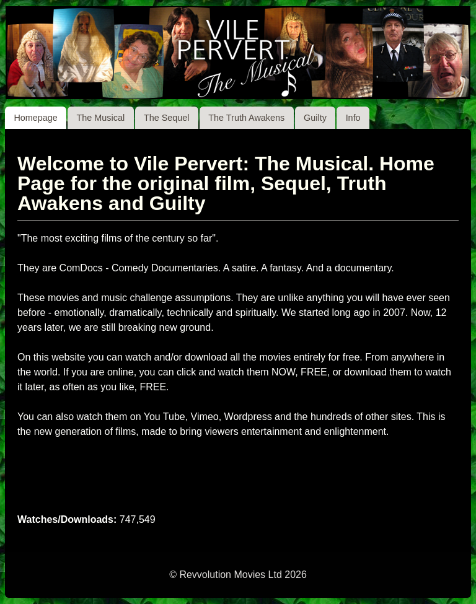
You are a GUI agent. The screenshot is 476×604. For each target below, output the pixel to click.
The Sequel (167, 118)
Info (353, 118)
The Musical (101, 118)
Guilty (315, 118)
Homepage (35, 118)
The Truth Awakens (246, 118)
